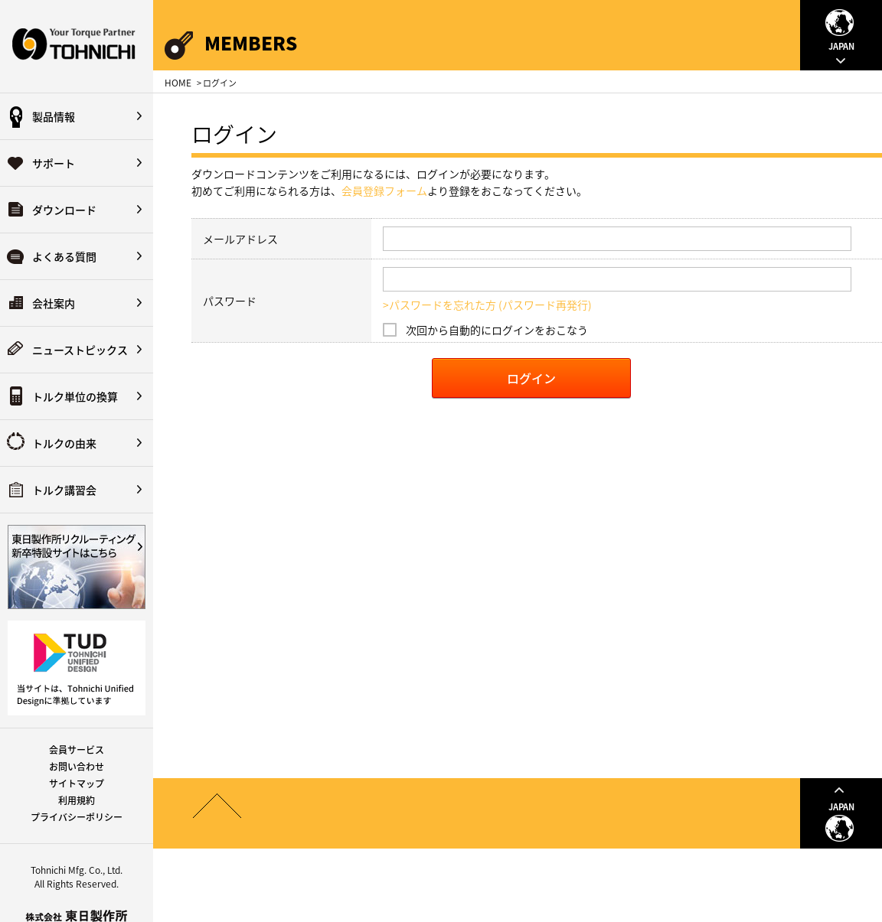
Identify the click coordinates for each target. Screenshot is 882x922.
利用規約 (76, 800)
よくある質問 (64, 256)
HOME (178, 83)
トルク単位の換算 (75, 396)
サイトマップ (76, 783)
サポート (53, 163)
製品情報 (53, 116)
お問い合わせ (76, 767)
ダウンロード (64, 209)
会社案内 (53, 303)
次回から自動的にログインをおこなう (497, 329)
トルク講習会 (64, 489)
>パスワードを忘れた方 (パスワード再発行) (487, 304)
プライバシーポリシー (76, 817)
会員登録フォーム (384, 190)
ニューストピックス (80, 349)
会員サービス (76, 750)
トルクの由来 (64, 443)
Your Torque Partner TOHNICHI (76, 46)
